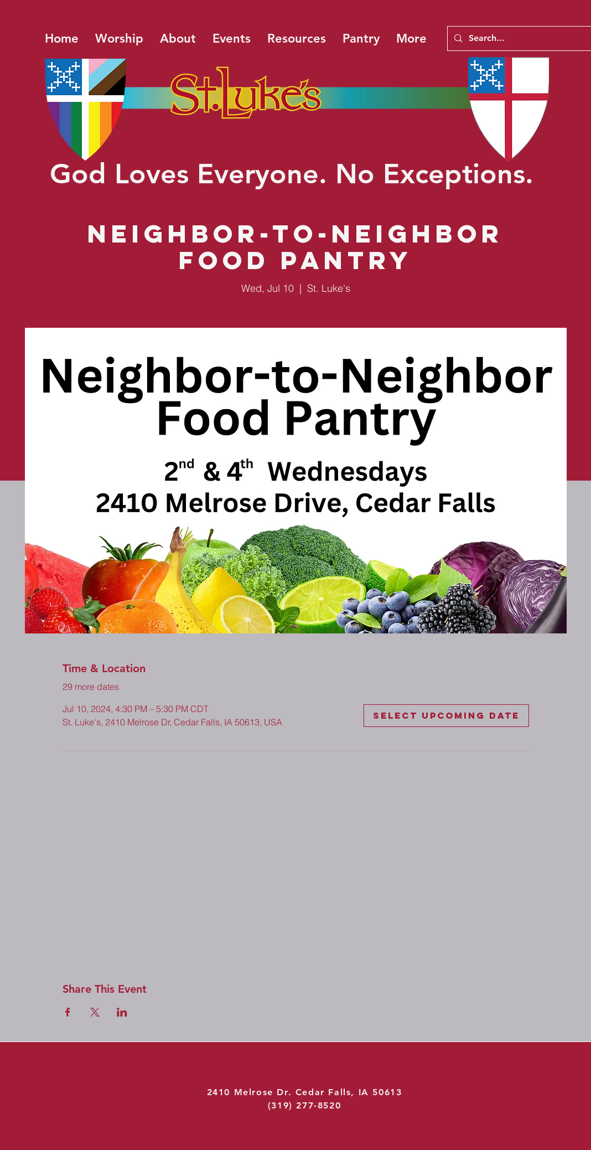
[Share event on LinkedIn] (122, 1012)
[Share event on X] (95, 1012)
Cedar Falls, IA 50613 (349, 1092)
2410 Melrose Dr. (251, 1092)
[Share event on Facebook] (68, 1012)
